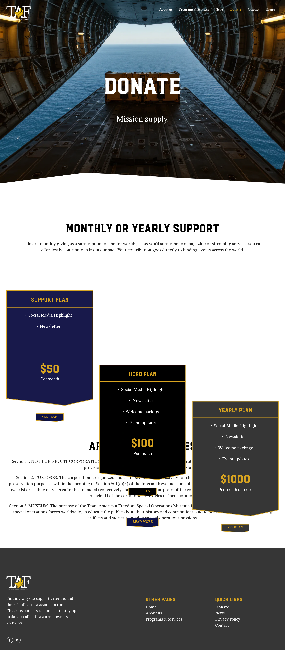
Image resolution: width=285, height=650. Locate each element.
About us (165, 9)
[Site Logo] (18, 13)
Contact (253, 9)
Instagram (18, 640)
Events (271, 9)
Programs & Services (194, 9)
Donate (235, 9)
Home (151, 607)
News (219, 9)
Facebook (10, 640)
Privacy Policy (227, 619)
